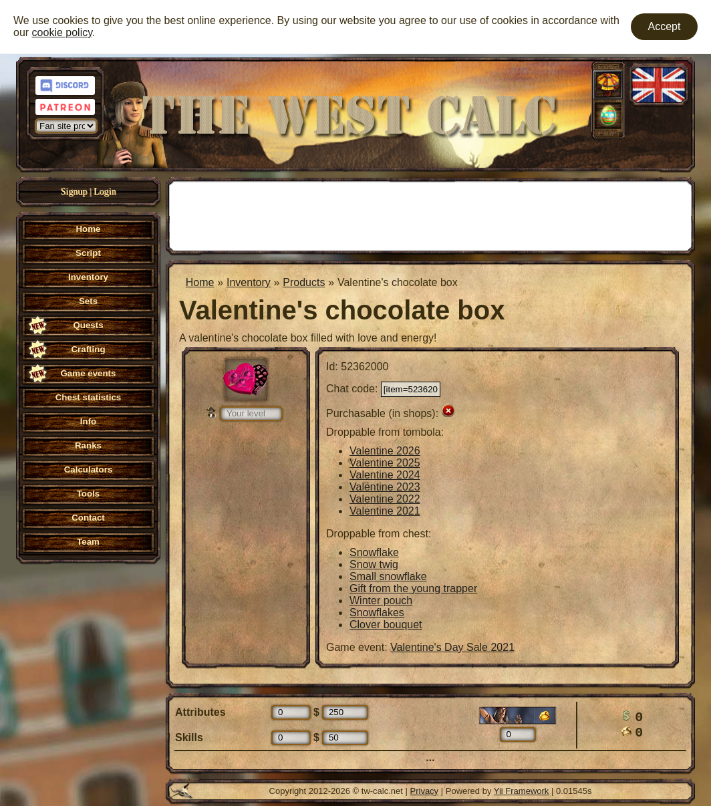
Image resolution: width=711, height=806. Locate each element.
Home (200, 282)
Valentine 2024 (384, 475)
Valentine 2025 (384, 462)
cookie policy (62, 32)
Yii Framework (521, 791)
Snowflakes (376, 612)
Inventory (249, 282)
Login (105, 191)
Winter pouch (380, 600)
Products (304, 282)
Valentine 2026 (384, 450)
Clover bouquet (385, 624)
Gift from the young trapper (413, 588)
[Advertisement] (430, 214)
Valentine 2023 (384, 487)
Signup (74, 191)
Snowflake (374, 552)
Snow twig (373, 564)
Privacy (424, 791)
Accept (664, 26)
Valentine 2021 (384, 511)
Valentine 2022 (384, 499)
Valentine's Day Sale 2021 (452, 647)
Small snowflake (388, 576)
